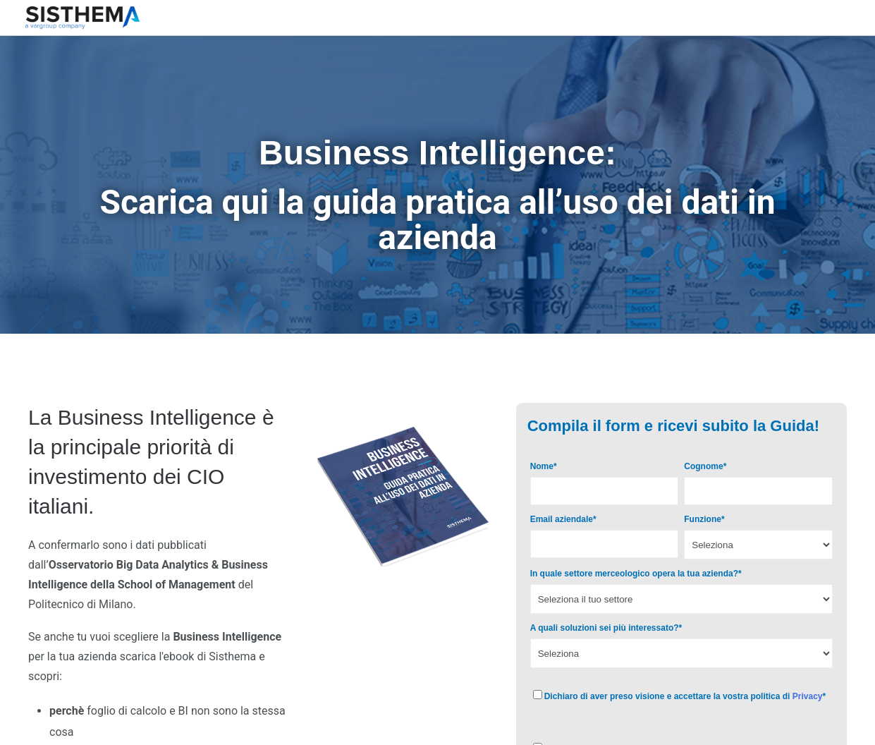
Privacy (808, 696)
